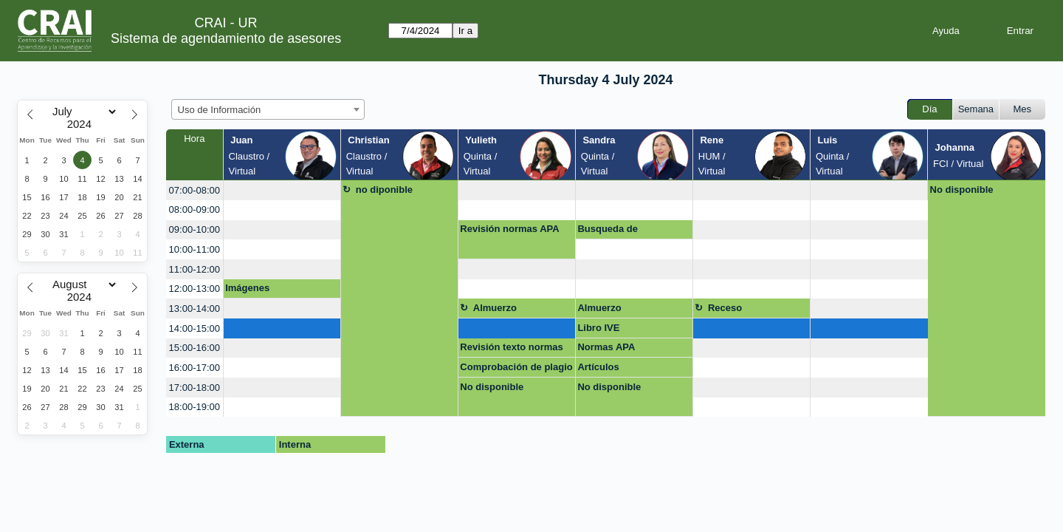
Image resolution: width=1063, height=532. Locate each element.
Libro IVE (598, 327)
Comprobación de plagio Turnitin (516, 369)
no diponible (384, 189)
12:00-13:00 (194, 288)
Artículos (598, 366)
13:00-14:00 (194, 308)
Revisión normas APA (509, 228)
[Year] (82, 124)
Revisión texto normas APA (511, 349)
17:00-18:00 (194, 387)
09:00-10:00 (194, 229)
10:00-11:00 (194, 249)
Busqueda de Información (607, 231)
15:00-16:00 (194, 347)
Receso (725, 307)
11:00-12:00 (194, 269)
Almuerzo (495, 307)
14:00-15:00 (194, 328)
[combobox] (268, 109)
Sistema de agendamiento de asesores (226, 38)
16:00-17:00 (194, 367)
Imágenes (247, 287)
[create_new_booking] (282, 190)
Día (929, 109)
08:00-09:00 (194, 209)
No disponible (962, 189)
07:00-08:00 (194, 190)
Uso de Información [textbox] (219, 109)
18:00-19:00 (194, 406)
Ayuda (946, 30)
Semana (976, 109)
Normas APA (606, 346)
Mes (1023, 109)
